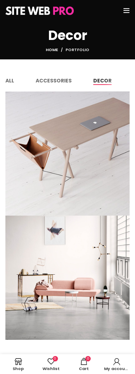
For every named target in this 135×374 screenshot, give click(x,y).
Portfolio (77, 50)
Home (52, 50)
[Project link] (67, 153)
